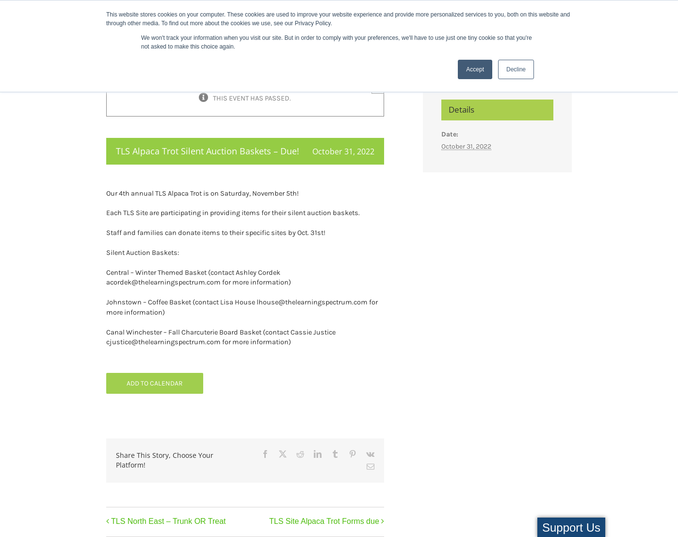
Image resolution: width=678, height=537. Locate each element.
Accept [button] (475, 69)
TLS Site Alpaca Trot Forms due (324, 521)
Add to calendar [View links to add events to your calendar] (155, 383)
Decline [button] (516, 69)
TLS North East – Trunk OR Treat (168, 521)
